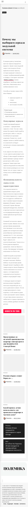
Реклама (16, 504)
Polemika (7, 53)
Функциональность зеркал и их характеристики (14, 115)
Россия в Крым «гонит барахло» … (12, 377)
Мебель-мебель (9, 80)
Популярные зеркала (11, 112)
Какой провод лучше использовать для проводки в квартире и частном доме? (13, 411)
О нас (4, 504)
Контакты (22, 504)
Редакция (10, 504)
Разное (4, 12)
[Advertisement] (14, 25)
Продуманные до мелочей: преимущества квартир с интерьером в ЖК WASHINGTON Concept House (13, 341)
